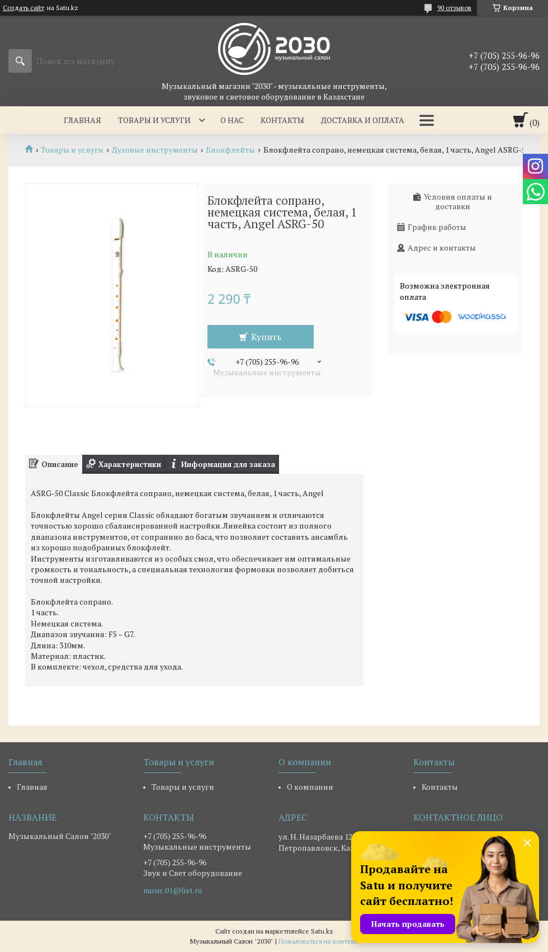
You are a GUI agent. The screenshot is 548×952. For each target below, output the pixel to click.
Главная (82, 120)
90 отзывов (454, 7)
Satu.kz (322, 931)
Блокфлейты (230, 150)
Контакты (282, 120)
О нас (232, 120)
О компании (310, 786)
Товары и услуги (154, 120)
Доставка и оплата (362, 120)
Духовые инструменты (155, 150)
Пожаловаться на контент (318, 941)
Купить (266, 337)
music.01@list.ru (172, 890)
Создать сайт (23, 8)
